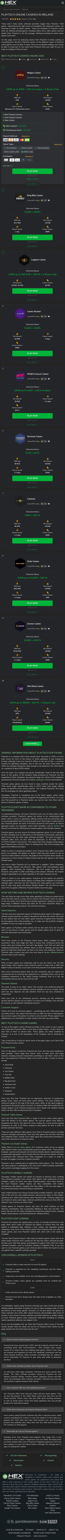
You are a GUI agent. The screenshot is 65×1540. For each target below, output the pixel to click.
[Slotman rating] (49, 441)
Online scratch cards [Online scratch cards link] (11, 152)
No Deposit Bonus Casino (52, 1499)
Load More (32, 743)
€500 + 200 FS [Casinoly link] (32, 515)
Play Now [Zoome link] (32, 665)
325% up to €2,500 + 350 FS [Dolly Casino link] (32, 577)
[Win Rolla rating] (49, 691)
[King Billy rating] (49, 200)
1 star (11, 19)
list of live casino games (21, 1147)
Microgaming (51, 1455)
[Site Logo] (30, 3)
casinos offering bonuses (54, 952)
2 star (13, 19)
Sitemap (30, 1530)
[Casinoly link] (20, 501)
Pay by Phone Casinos (12, 1503)
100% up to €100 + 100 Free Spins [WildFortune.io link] (32, 390)
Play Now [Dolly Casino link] (32, 603)
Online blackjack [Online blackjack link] (42, 148)
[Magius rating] (49, 78)
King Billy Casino (32, 1503)
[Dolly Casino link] (20, 564)
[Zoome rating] (49, 629)
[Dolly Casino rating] (49, 566)
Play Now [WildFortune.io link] (32, 415)
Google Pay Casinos (12, 1508)
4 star (18, 19)
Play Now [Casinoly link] (32, 540)
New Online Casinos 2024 (53, 1509)
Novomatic (19, 1460)
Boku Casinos (12, 1505)
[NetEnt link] (30, 160)
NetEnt (57, 826)
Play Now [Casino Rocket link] (32, 353)
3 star (15, 19)
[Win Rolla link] (20, 689)
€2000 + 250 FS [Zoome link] (32, 640)
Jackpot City (32, 1501)
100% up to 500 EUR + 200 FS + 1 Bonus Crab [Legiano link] (32, 274)
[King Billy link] (20, 198)
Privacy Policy (24, 1536)
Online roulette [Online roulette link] (25, 148)
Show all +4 (26, 136)
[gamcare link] (12, 1521)
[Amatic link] (6, 160)
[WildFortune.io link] (20, 376)
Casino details (31, 184)
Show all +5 (58, 144)
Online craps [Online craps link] (27, 152)
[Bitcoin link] (10, 140)
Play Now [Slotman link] (32, 478)
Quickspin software (43, 780)
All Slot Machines (18, 1455)
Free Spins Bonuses (53, 1512)
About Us (53, 1530)
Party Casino (32, 1505)
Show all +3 (29, 156)
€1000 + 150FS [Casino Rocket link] (32, 328)
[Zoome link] (20, 626)
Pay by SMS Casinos (12, 1498)
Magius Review (32, 179)
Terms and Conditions (44, 1533)
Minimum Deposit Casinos (53, 1504)
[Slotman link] (20, 439)
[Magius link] (20, 75)
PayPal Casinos (12, 1501)
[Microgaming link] (23, 160)
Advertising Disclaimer (9, 59)
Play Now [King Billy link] (32, 237)
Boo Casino (32, 1508)
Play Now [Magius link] (32, 171)
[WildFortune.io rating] (49, 379)
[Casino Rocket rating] (49, 316)
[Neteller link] (27, 140)
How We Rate (40, 1536)
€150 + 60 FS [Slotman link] (32, 452)
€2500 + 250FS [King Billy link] (32, 212)
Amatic (50, 1460)
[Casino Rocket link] (20, 314)
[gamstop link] (48, 1521)
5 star (20, 19)
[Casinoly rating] (49, 504)
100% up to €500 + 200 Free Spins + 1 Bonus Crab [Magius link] (32, 89)
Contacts (41, 1530)
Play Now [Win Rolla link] (32, 728)
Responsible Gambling (19, 1533)
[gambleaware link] (26, 1521)
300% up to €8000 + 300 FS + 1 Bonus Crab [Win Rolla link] (32, 702)
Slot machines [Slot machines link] (10, 148)
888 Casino (32, 1498)
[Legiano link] (24, 260)
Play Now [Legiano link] (32, 291)
